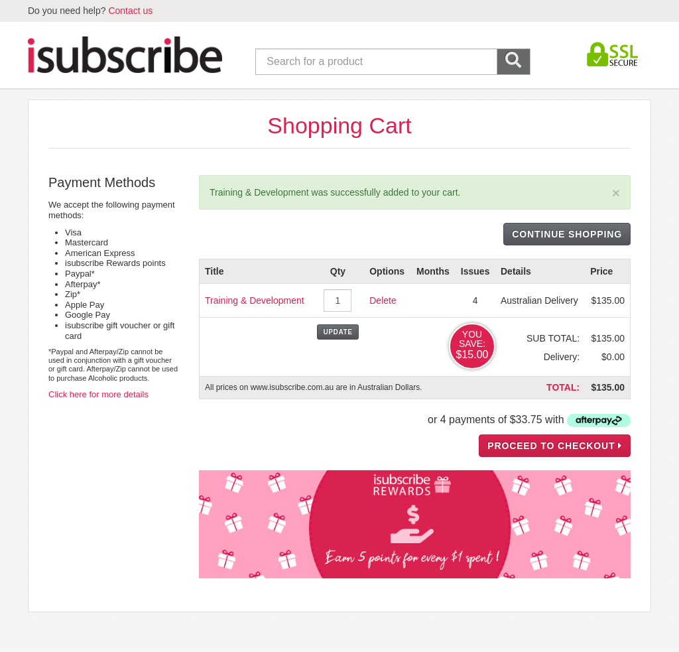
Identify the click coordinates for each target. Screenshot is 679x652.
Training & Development (254, 300)
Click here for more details (98, 394)
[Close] (616, 193)
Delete (382, 300)
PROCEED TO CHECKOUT (554, 445)
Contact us (130, 10)
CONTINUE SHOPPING (567, 234)
